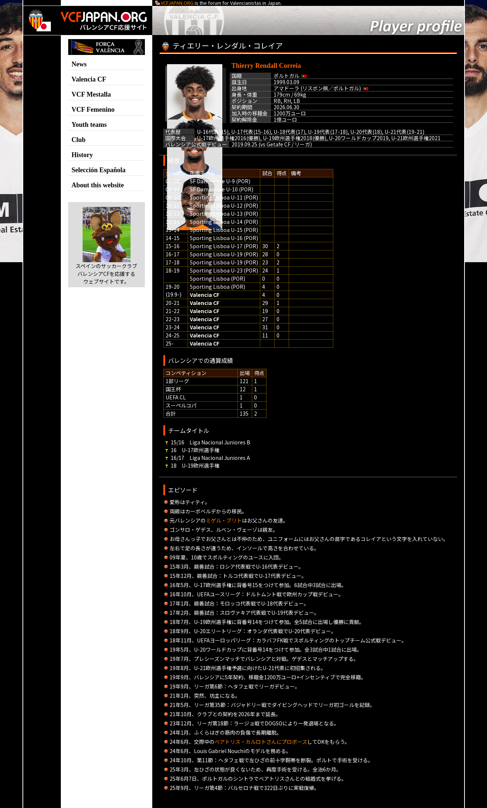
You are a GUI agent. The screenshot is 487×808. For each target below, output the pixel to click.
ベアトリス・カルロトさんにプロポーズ (261, 741)
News (79, 64)
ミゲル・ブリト (224, 520)
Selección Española (99, 170)
